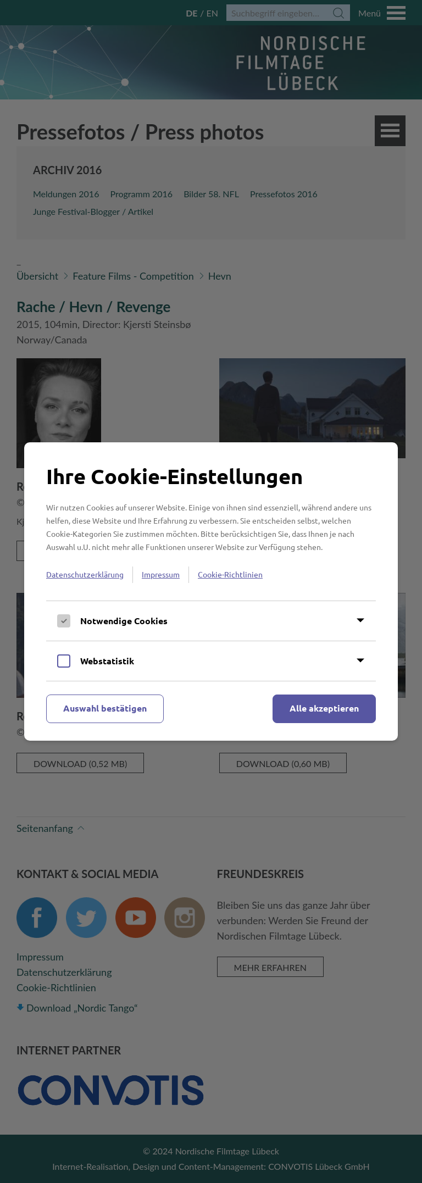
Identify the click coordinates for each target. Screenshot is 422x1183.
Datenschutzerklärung (85, 574)
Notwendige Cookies (124, 620)
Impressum (161, 574)
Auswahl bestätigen (105, 708)
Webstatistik (107, 661)
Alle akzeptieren (324, 708)
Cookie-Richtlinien (230, 574)
